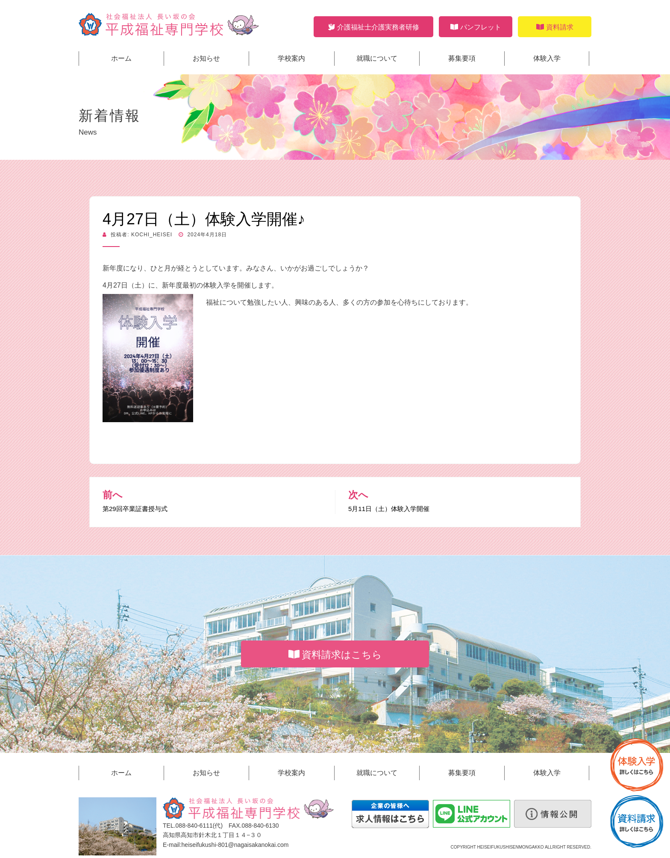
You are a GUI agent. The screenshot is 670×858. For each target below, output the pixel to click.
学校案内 (291, 58)
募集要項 (462, 58)
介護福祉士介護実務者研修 (373, 27)
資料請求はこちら (335, 654)
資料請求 (554, 27)
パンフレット (475, 27)
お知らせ (206, 58)
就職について (376, 58)
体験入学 (547, 58)
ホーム (121, 58)
